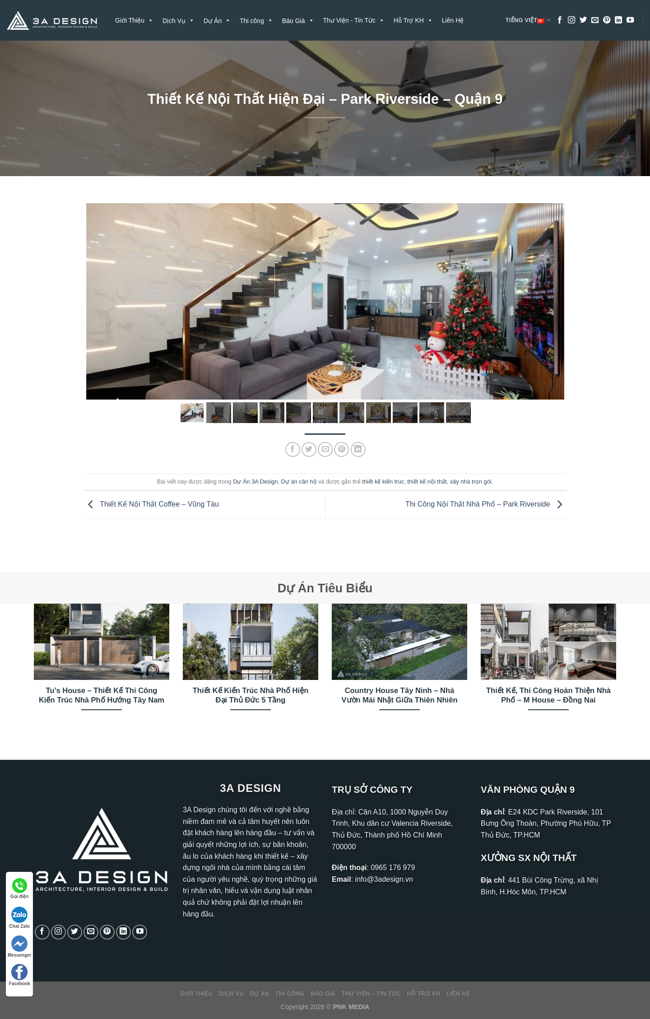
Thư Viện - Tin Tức (354, 20)
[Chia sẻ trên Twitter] (309, 449)
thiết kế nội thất (426, 481)
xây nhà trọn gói (471, 481)
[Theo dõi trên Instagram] (571, 20)
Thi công (290, 994)
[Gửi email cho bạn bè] (325, 449)
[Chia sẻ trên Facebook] (292, 449)
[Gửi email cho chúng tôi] (595, 20)
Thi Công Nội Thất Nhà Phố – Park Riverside (485, 504)
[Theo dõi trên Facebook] (559, 20)
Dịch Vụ (231, 994)
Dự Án (259, 994)
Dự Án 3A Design (255, 481)
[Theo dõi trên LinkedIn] (618, 20)
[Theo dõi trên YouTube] (630, 20)
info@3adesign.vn (384, 879)
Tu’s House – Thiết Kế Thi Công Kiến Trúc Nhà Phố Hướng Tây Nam (101, 695)
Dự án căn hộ (299, 481)
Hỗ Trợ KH (413, 20)
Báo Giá (323, 994)
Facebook (19, 975)
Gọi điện (19, 888)
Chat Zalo (19, 918)
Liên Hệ (453, 20)
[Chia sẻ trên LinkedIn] (358, 449)
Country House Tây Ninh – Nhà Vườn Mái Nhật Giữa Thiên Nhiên (399, 695)
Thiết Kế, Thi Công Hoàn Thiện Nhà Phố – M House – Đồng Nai (548, 695)
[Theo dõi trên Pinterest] (606, 20)
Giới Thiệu (134, 20)
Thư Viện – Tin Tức (371, 994)
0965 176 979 (393, 867)
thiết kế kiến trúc (383, 481)
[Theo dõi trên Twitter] (583, 20)
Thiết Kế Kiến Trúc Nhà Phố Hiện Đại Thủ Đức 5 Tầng (251, 695)
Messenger (19, 946)
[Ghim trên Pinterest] (341, 449)
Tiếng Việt (528, 20)
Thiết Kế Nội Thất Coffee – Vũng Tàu (151, 504)
